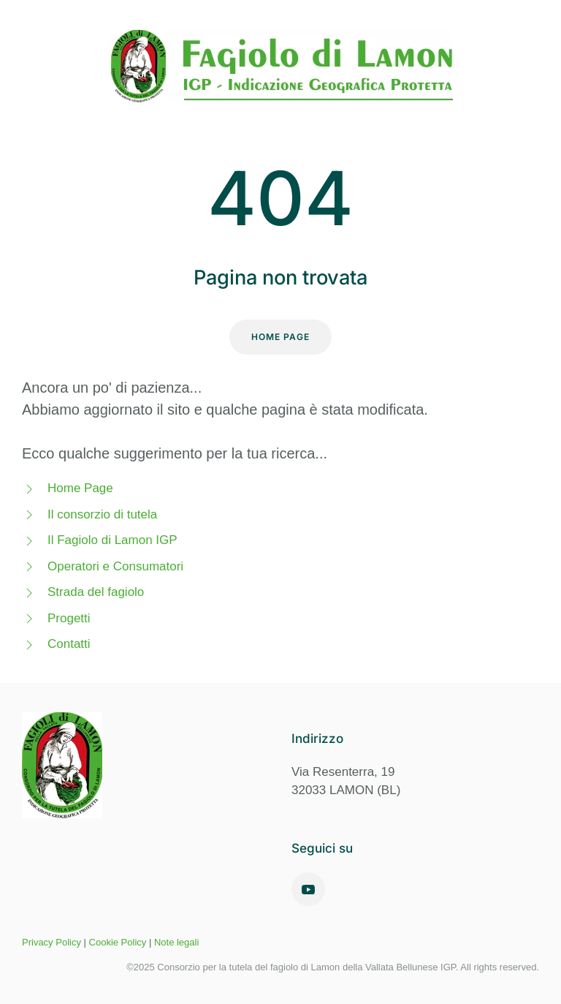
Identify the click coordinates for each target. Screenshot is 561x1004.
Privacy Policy (51, 942)
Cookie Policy (118, 942)
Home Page (280, 336)
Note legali (176, 942)
